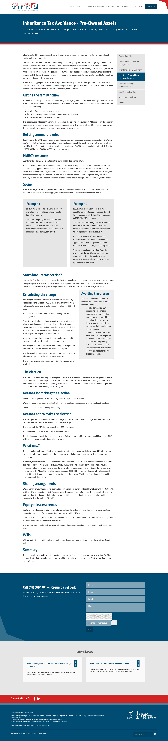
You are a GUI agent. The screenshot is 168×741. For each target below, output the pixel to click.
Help (45, 733)
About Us (79, 6)
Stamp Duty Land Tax (127, 97)
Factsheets (113, 6)
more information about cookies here (40, 725)
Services (90, 6)
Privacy (41, 733)
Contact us (151, 6)
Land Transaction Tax (127, 92)
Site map (22, 733)
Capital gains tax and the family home (129, 63)
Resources (126, 6)
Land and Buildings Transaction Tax (126, 85)
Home (70, 6)
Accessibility (29, 733)
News (137, 6)
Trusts (121, 103)
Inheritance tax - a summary (130, 70)
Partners (101, 6)
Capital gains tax (125, 56)
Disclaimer (36, 733)
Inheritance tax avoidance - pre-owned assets (129, 77)
